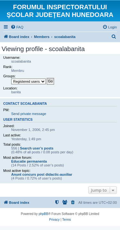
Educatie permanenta (29, 161)
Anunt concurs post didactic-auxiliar (41, 174)
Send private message (28, 114)
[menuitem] (17, 27)
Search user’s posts (36, 148)
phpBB (43, 214)
